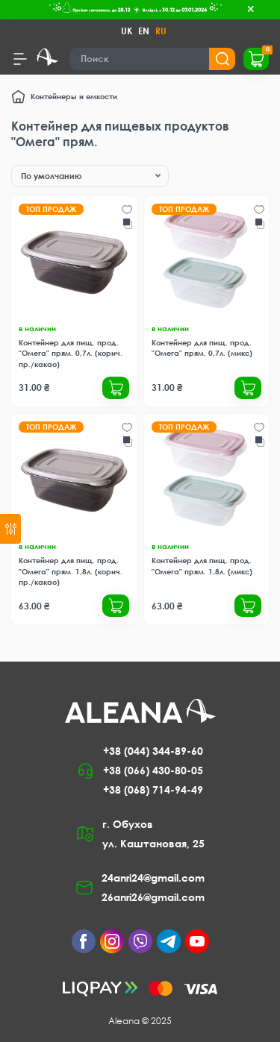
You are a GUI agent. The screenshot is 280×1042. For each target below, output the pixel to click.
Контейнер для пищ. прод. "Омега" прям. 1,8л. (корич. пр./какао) (70, 571)
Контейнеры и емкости (74, 96)
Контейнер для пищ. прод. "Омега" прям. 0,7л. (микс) (202, 347)
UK (126, 31)
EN (143, 31)
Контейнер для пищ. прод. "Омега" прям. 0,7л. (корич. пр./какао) (70, 353)
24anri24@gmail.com (153, 877)
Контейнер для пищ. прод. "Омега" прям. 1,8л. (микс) (202, 565)
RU (161, 31)
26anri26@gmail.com (153, 897)
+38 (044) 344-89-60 (153, 750)
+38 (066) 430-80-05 (153, 770)
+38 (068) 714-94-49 (153, 789)
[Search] (152, 59)
